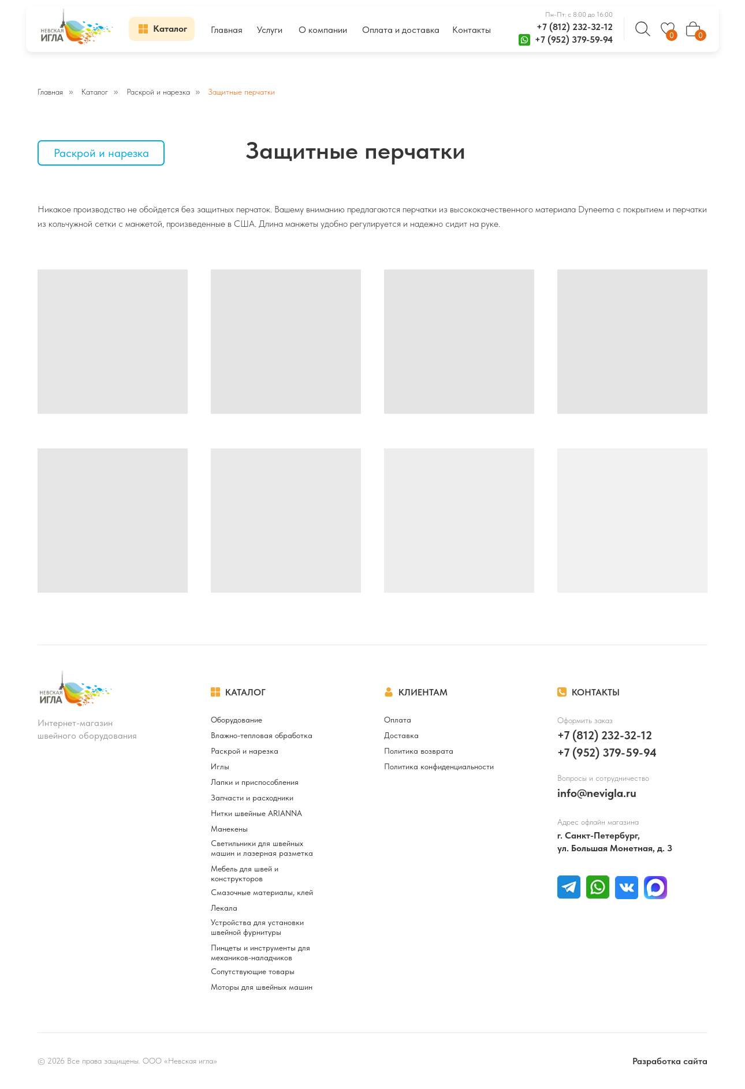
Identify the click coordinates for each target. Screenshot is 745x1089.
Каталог (94, 91)
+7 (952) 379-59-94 (574, 39)
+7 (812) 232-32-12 (575, 26)
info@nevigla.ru (596, 793)
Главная (50, 91)
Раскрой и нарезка (158, 91)
